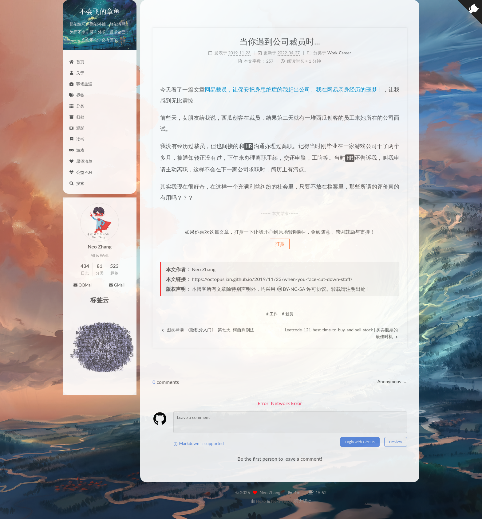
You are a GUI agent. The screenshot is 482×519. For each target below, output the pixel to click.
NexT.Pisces (282, 499)
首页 (76, 61)
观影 (76, 128)
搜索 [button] (76, 183)
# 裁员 (287, 312)
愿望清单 (80, 161)
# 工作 (272, 312)
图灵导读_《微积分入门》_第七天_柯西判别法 (208, 328)
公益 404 (80, 172)
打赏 (280, 242)
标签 (76, 94)
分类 (76, 105)
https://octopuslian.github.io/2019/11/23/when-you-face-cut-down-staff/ (272, 278)
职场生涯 (80, 83)
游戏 (76, 150)
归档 (76, 117)
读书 (76, 139)
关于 (76, 72)
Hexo (261, 499)
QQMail (83, 285)
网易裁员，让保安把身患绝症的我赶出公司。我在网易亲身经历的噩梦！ (294, 89)
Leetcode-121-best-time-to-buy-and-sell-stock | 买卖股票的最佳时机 (341, 332)
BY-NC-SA (291, 288)
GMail (116, 285)
